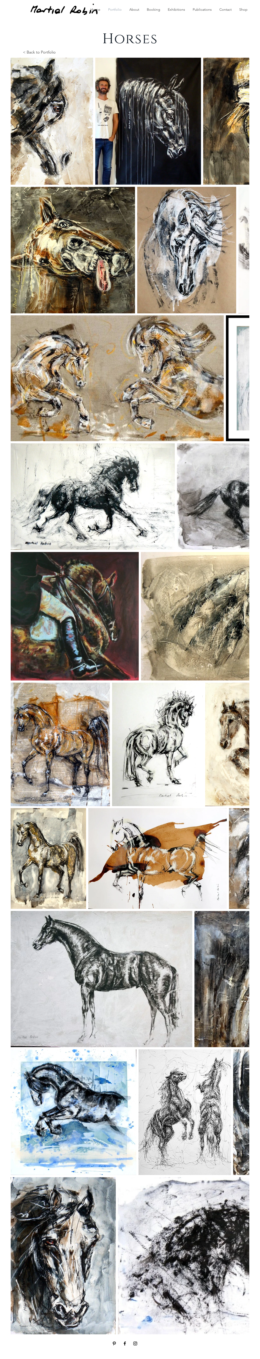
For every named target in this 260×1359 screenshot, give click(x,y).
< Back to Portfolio (39, 52)
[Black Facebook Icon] (124, 1343)
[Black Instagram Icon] (135, 1343)
